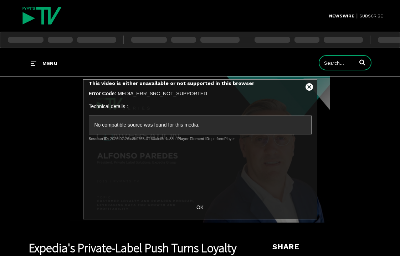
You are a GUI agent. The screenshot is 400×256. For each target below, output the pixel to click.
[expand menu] (44, 63)
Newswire (341, 16)
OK (200, 207)
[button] (362, 62)
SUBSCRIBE (371, 16)
